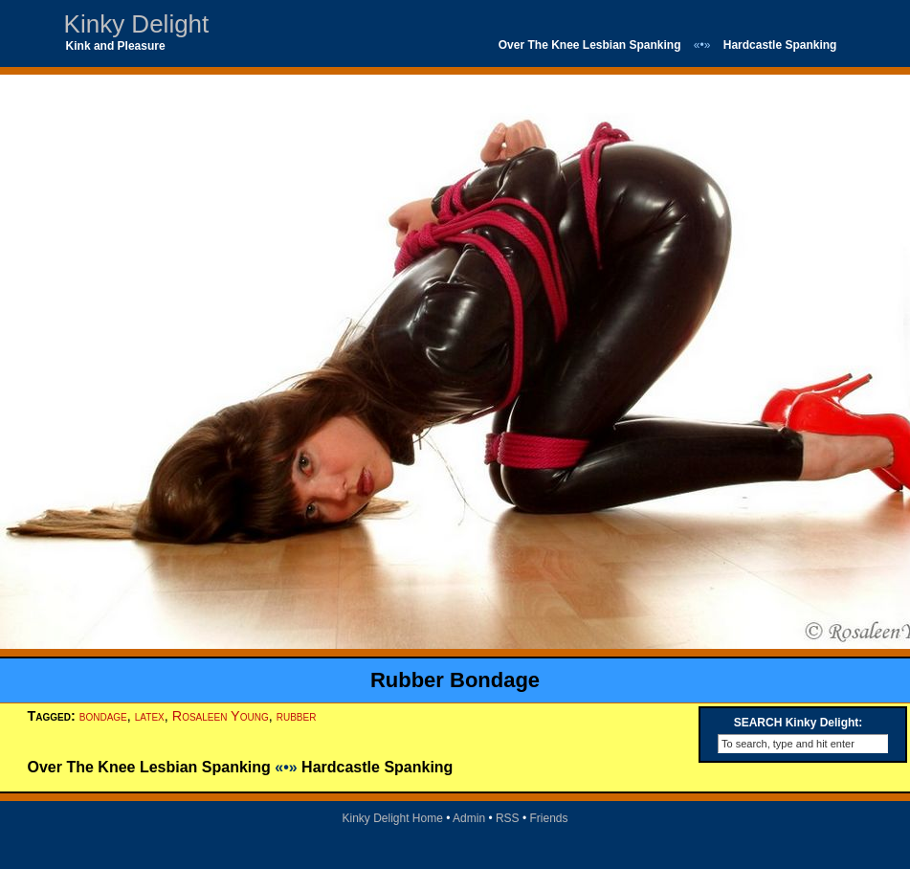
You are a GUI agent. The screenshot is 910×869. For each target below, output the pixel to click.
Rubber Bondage (455, 680)
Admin (469, 818)
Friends (549, 818)
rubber (297, 716)
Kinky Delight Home (392, 818)
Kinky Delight (137, 24)
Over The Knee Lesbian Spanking (590, 45)
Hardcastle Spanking (780, 45)
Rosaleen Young (220, 716)
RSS (508, 818)
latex (150, 716)
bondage (103, 716)
